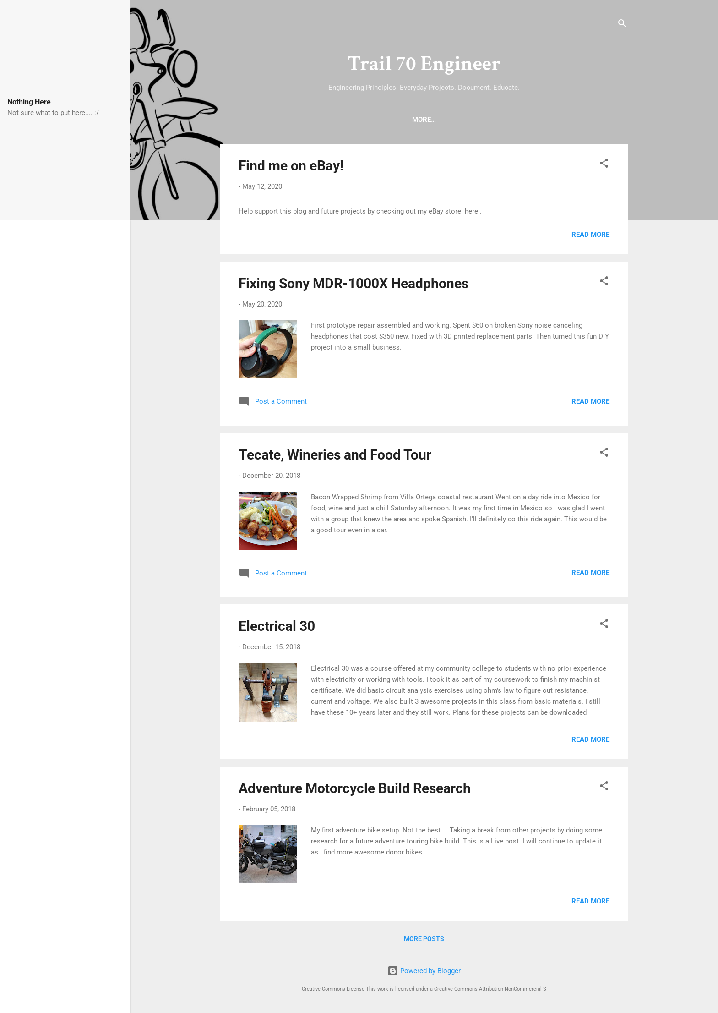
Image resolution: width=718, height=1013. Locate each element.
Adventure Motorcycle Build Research (355, 790)
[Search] (622, 25)
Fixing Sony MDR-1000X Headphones (353, 285)
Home (376, 119)
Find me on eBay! (291, 167)
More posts (424, 940)
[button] (603, 166)
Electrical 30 (277, 628)
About (414, 119)
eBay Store (461, 119)
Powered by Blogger (424, 971)
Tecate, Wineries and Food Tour (335, 457)
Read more (590, 236)
